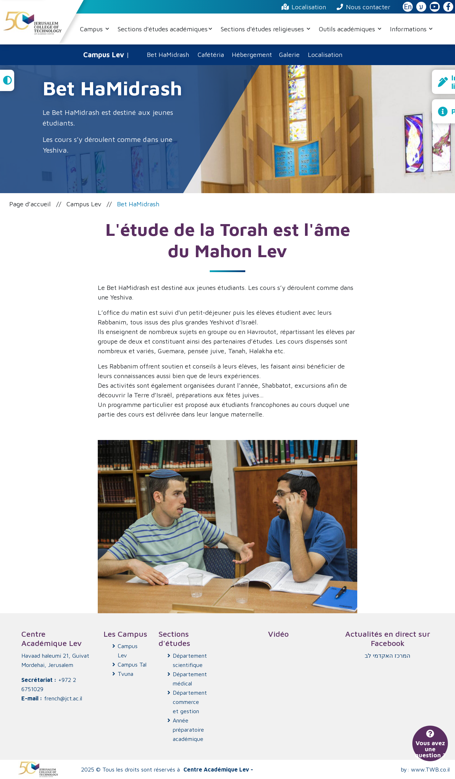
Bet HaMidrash (168, 54)
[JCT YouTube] (435, 7)
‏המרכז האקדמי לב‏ (387, 655)
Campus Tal (132, 664)
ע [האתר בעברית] (421, 7)
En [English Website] (408, 7)
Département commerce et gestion (188, 701)
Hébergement (252, 54)
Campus (92, 29)
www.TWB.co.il (430, 769)
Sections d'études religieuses (263, 29)
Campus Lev (83, 204)
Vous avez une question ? (430, 745)
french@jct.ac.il (63, 698)
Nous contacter (363, 7)
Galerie (289, 54)
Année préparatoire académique (188, 729)
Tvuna (125, 674)
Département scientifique (188, 660)
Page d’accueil (30, 204)
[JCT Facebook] (448, 7)
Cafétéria (211, 54)
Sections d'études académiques (163, 29)
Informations (409, 29)
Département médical (188, 679)
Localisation (304, 7)
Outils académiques (348, 29)
